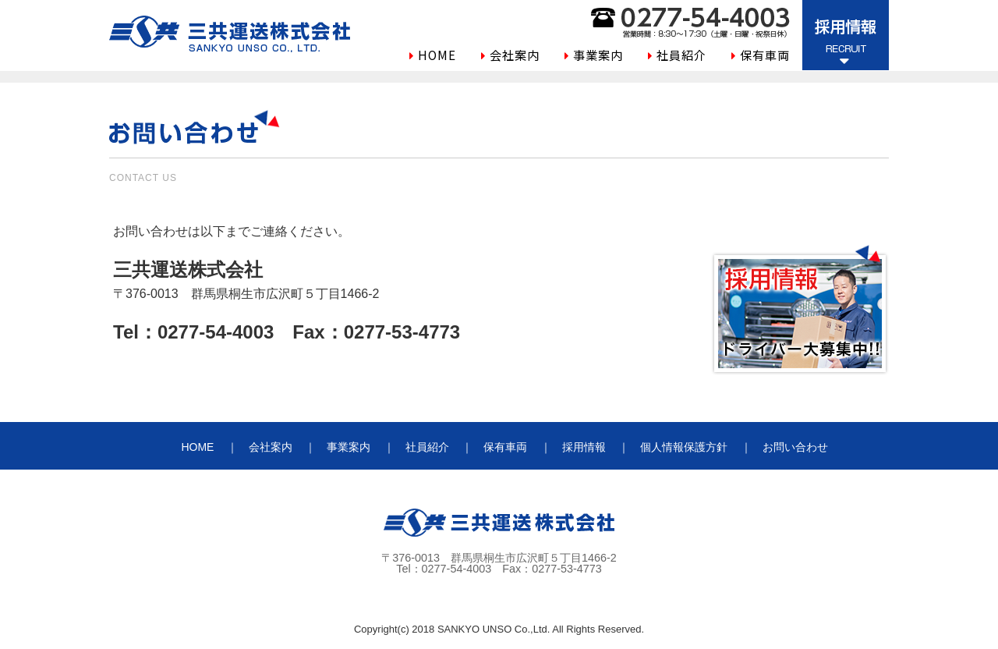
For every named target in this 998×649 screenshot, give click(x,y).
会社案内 (515, 54)
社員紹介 (681, 54)
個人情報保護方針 (683, 447)
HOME (437, 54)
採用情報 (584, 447)
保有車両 (765, 54)
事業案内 (598, 54)
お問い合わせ (795, 447)
